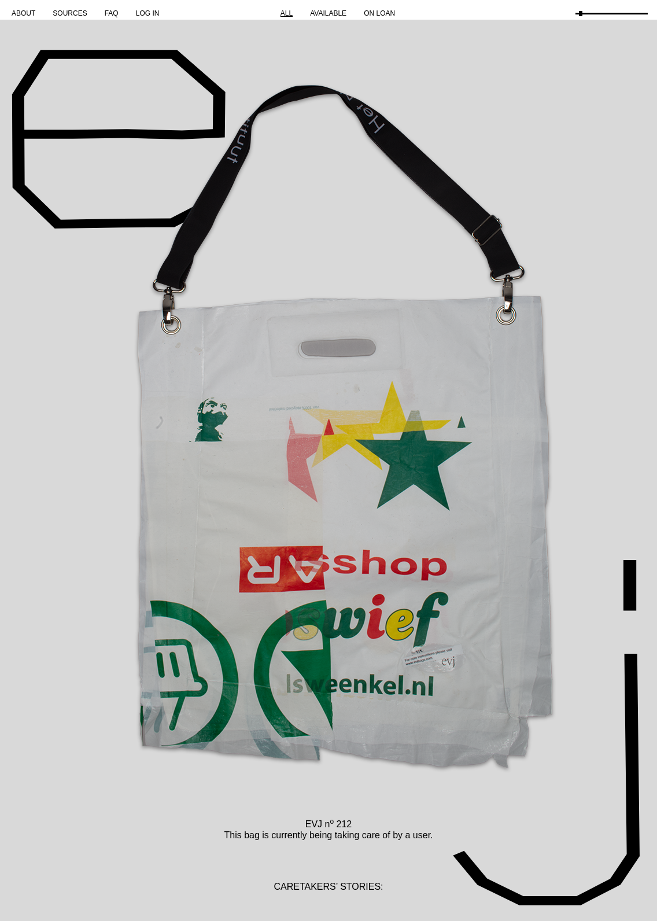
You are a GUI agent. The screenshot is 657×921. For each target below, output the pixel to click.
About (23, 13)
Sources (70, 13)
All (286, 13)
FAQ (112, 13)
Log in (148, 13)
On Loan (379, 13)
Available (328, 13)
